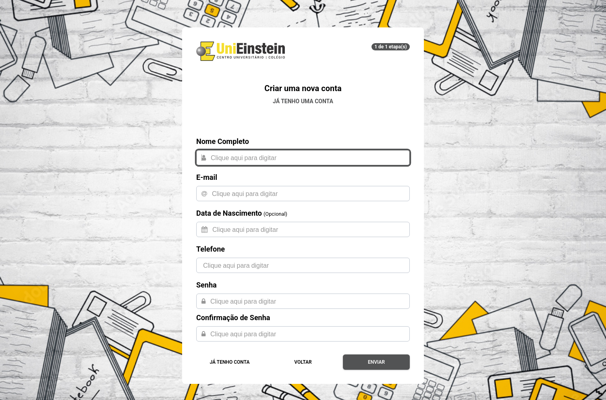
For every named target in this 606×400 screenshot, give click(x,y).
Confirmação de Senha (233, 317)
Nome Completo (222, 141)
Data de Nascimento (229, 213)
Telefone (210, 249)
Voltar (303, 362)
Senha (206, 285)
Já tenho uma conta (303, 101)
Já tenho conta (230, 362)
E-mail (206, 177)
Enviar (376, 362)
